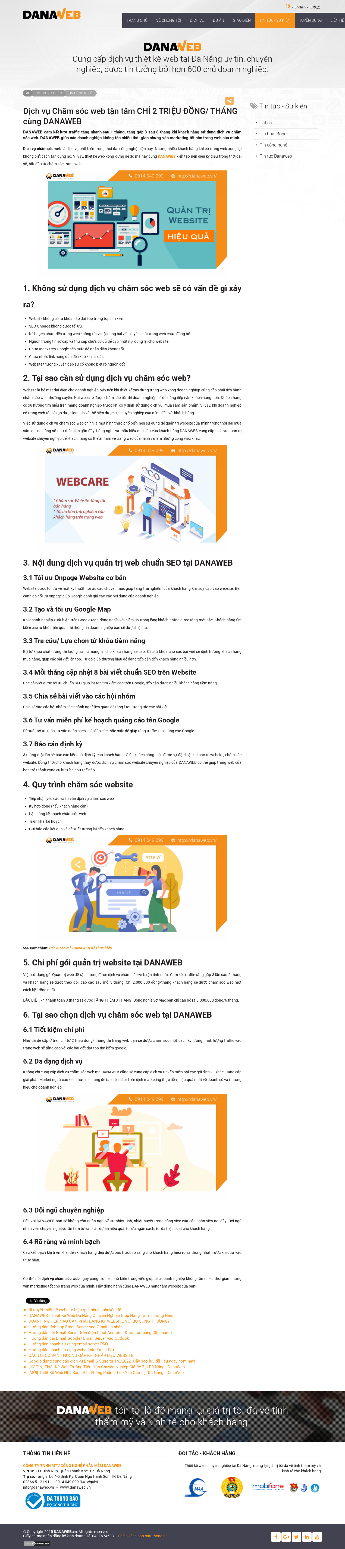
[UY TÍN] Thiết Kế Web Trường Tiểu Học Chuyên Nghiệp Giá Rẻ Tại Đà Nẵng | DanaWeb (107, 1366)
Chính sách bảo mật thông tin (143, 1536)
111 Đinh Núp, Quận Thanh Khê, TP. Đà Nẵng (72, 1471)
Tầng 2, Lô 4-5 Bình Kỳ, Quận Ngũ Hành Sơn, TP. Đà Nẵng (84, 1476)
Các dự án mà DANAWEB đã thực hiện (80, 948)
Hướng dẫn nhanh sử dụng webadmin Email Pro (71, 1349)
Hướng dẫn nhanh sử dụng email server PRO (68, 1344)
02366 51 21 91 (36, 1482)
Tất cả (266, 122)
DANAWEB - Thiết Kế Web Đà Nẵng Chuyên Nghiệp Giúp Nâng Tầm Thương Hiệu (101, 1315)
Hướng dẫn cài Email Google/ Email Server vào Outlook (79, 1338)
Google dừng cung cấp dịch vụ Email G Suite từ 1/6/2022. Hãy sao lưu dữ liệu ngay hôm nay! (112, 1361)
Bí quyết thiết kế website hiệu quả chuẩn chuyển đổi (76, 1309)
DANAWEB (167, 156)
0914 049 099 (67, 1482)
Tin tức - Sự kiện (48, 93)
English (300, 7)
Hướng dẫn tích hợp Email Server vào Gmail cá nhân (76, 1326)
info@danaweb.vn (38, 1487)
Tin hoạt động (273, 133)
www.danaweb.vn (75, 1487)
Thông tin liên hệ (46, 1453)
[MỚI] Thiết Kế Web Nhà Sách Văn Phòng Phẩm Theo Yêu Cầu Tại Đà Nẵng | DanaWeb (106, 1372)
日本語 (314, 7)
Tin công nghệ (80, 93)
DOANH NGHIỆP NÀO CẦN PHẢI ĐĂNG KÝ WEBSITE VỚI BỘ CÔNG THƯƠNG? (99, 1321)
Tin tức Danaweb (276, 156)
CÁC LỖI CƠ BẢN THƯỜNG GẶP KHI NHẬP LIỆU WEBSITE (81, 1355)
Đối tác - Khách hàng (207, 1453)
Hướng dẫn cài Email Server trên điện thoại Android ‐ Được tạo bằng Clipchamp (100, 1332)
